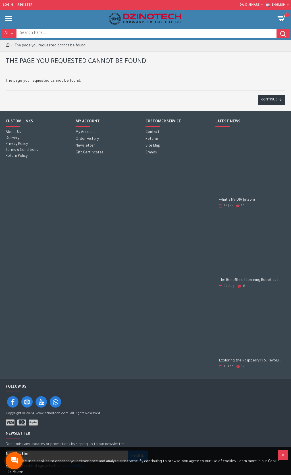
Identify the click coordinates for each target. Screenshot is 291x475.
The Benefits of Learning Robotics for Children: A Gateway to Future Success (250, 280)
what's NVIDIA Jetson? (237, 200)
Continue (269, 100)
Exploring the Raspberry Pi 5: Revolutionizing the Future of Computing (250, 361)
